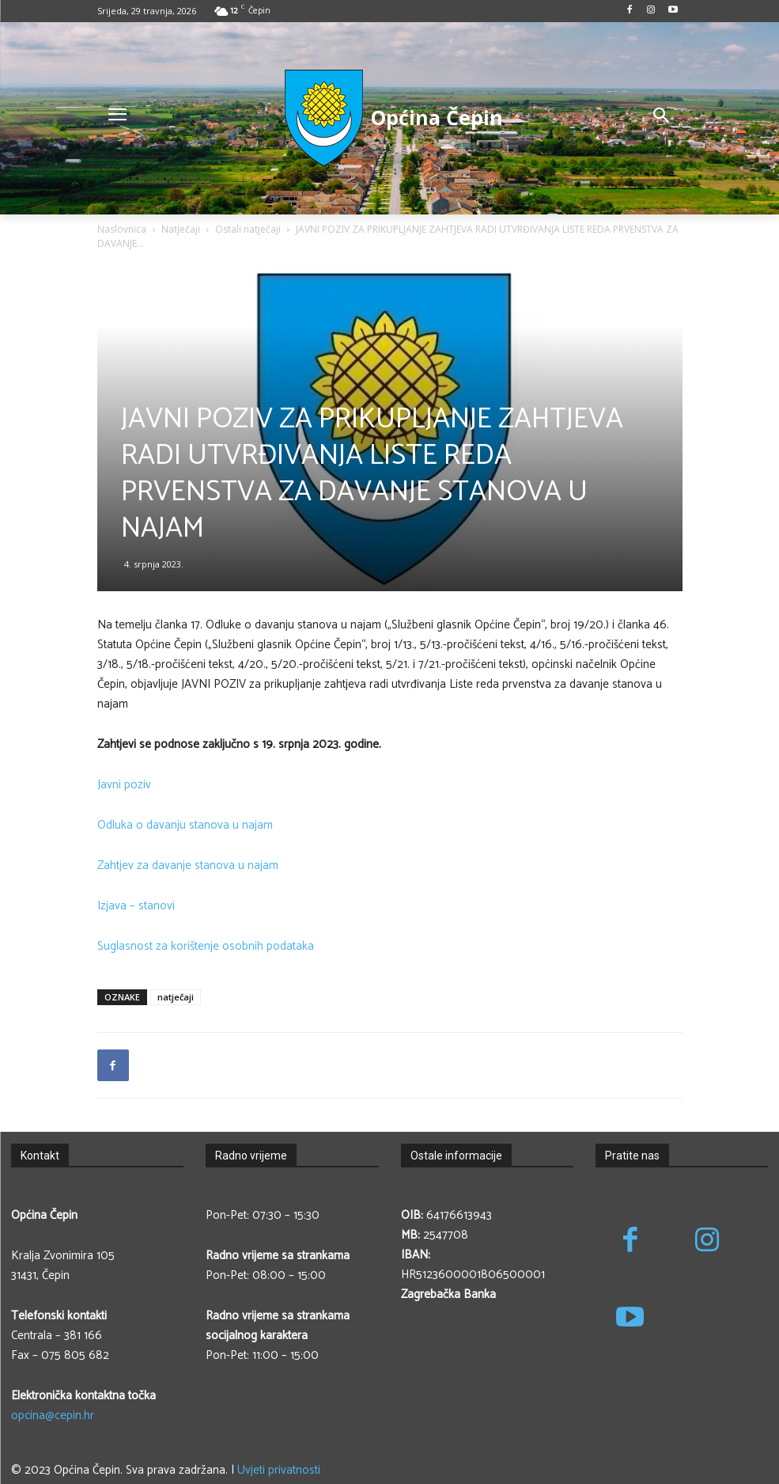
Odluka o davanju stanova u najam (185, 825)
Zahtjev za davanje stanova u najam (187, 865)
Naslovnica (121, 229)
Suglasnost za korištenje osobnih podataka (205, 946)
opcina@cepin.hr (52, 1415)
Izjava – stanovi (136, 906)
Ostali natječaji (248, 229)
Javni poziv (124, 785)
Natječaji (180, 229)
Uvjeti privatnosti (278, 1470)
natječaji (175, 997)
